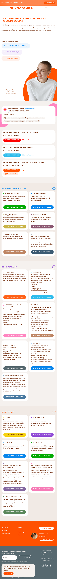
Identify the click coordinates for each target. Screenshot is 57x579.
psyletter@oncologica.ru (39, 289)
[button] (27, 140)
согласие (11, 568)
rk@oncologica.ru (17, 323)
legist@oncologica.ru (38, 323)
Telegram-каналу (30, 108)
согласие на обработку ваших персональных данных (15, 560)
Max (9, 110)
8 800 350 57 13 (48, 558)
